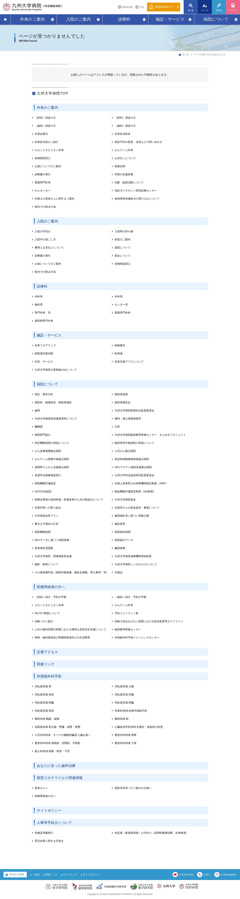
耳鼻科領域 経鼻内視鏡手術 (131, 710)
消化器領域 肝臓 (124, 694)
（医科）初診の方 (45, 117)
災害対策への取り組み (48, 507)
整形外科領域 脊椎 (125, 734)
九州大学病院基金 (125, 499)
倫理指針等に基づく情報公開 (132, 515)
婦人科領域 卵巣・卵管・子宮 (52, 751)
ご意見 (36, 874)
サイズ (204, 10)
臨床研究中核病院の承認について (134, 442)
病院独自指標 (122, 531)
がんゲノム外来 (124, 150)
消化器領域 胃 (43, 686)
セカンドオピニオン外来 (49, 150)
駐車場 (119, 353)
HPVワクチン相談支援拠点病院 (133, 467)
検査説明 (120, 166)
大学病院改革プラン (46, 515)
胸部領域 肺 (122, 718)
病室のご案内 (122, 239)
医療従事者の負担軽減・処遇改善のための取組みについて (69, 499)
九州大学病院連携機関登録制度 (133, 556)
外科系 (119, 296)
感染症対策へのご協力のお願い (133, 787)
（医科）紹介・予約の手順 (50, 596)
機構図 (39, 426)
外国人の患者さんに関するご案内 (54, 198)
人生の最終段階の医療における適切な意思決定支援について (70, 629)
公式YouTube (186, 874)
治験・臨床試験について (129, 182)
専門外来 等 (43, 312)
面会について (122, 255)
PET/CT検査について (47, 613)
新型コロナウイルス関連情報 (60, 778)
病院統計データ (124, 539)
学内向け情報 (16, 874)
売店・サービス (44, 361)
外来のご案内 (32, 19)
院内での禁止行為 (45, 206)
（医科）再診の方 (125, 117)
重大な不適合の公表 (46, 523)
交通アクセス (47, 652)
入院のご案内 (78, 19)
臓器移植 (120, 548)
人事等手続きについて (54, 823)
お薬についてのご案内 (48, 166)
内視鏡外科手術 (49, 676)
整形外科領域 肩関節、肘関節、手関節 (57, 743)
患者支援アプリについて (129, 361)
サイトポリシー (49, 810)
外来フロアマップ (45, 345)
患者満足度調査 (44, 548)
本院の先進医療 (124, 174)
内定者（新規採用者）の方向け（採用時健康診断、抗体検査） (152, 832)
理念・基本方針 (44, 394)
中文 (141, 7)
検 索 (191, 10)
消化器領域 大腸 (124, 686)
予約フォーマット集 (126, 613)
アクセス (233, 10)
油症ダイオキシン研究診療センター (136, 190)
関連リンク (45, 664)
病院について (216, 19)
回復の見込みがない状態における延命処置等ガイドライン (149, 621)
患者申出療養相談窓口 (48, 475)
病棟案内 (120, 345)
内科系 (39, 296)
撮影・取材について (46, 564)
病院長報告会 (122, 402)
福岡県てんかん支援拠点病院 (52, 467)
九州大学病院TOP (52, 93)
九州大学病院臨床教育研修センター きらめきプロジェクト (150, 434)
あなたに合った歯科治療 (56, 766)
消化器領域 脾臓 (44, 702)
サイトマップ (70, 874)
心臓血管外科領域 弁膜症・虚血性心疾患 (139, 726)
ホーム (185, 54)
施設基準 (120, 523)
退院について (122, 247)
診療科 (124, 19)
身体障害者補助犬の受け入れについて (137, 198)
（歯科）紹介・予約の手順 (130, 596)
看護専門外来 (43, 182)
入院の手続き (43, 231)
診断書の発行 (43, 174)
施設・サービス (170, 19)
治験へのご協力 (44, 621)
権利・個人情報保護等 (128, 418)
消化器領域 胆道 (44, 710)
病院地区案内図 (44, 353)
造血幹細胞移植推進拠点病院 (132, 459)
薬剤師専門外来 (44, 320)
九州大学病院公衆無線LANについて (56, 369)
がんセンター (43, 190)
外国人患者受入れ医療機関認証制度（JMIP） (141, 483)
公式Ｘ (207, 874)
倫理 (37, 410)
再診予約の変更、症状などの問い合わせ (138, 141)
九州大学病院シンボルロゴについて (136, 564)
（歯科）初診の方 (45, 125)
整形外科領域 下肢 (125, 743)
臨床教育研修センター (128, 629)
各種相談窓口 (43, 158)
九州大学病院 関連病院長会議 (53, 556)
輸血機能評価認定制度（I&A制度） (135, 491)
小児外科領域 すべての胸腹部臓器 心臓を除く (63, 734)
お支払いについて (125, 158)
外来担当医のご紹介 (46, 141)
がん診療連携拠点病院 (48, 450)
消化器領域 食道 (44, 694)
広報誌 (119, 572)
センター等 (121, 304)
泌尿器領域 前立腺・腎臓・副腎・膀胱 (57, 726)
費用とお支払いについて (49, 247)
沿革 (117, 426)
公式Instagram (228, 874)
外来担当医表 (122, 133)
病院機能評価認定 (45, 483)
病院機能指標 (43, 531)
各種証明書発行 (44, 832)
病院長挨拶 (121, 394)
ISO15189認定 (43, 491)
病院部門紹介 (43, 434)
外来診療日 (41, 133)
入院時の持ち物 (124, 231)
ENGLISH (127, 7)
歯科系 (39, 304)
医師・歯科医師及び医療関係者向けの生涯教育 (62, 637)
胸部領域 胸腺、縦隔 (47, 718)
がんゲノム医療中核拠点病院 (52, 459)
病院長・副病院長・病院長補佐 (53, 402)
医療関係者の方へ (51, 587)
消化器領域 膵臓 (124, 702)
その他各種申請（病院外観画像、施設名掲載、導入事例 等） (72, 572)
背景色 (219, 10)
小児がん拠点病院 (125, 450)
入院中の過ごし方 (45, 239)
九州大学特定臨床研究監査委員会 (134, 475)
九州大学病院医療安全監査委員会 (134, 410)
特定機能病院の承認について (52, 442)
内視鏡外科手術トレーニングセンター (137, 637)
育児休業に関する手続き (49, 840)
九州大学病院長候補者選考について (56, 418)
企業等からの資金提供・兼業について (137, 507)
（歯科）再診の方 (125, 125)
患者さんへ (41, 787)
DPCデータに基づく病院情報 (52, 539)
